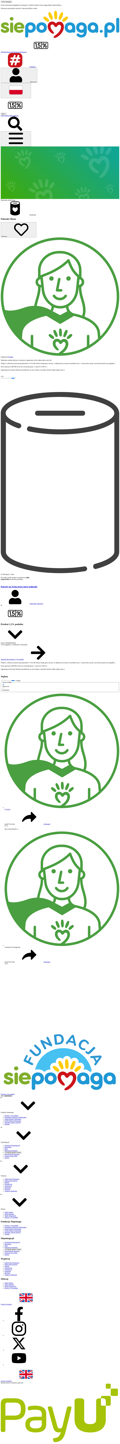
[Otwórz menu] (16, 138)
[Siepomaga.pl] (60, 37)
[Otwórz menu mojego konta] (19, 75)
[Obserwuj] (18, 229)
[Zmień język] (16, 90)
